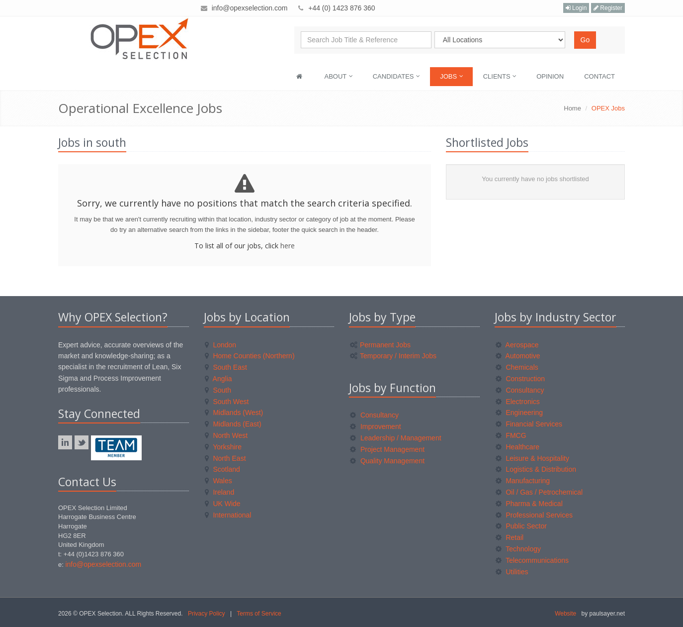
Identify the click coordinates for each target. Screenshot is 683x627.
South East (226, 367)
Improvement (375, 426)
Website (565, 613)
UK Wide (223, 504)
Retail (510, 537)
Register (608, 7)
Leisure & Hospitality (533, 458)
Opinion (550, 76)
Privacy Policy (206, 613)
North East (225, 458)
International (228, 515)
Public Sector (521, 526)
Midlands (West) (234, 413)
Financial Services (529, 424)
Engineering (519, 413)
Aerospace (517, 345)
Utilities (512, 572)
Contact (599, 76)
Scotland (222, 469)
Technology (518, 549)
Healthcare (518, 447)
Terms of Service (259, 613)
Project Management (387, 449)
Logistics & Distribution (536, 469)
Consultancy (374, 415)
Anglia (218, 379)
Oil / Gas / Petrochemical (539, 492)
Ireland (220, 492)
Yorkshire (223, 447)
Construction (520, 379)
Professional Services (534, 515)
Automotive (518, 356)
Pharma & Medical (529, 504)
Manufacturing (523, 481)
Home (572, 108)
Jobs (451, 76)
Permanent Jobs (380, 345)
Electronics (518, 402)
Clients (500, 76)
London (221, 345)
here (287, 245)
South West (227, 402)
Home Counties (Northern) (250, 356)
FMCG (511, 435)
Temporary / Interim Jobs (393, 356)
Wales (218, 481)
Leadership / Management (395, 438)
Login (576, 7)
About (339, 76)
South (218, 390)
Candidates (396, 76)
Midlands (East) (233, 424)
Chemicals (517, 367)
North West (226, 435)
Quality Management (387, 461)
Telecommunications (532, 560)
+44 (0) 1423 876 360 (341, 8)
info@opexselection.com (250, 8)
